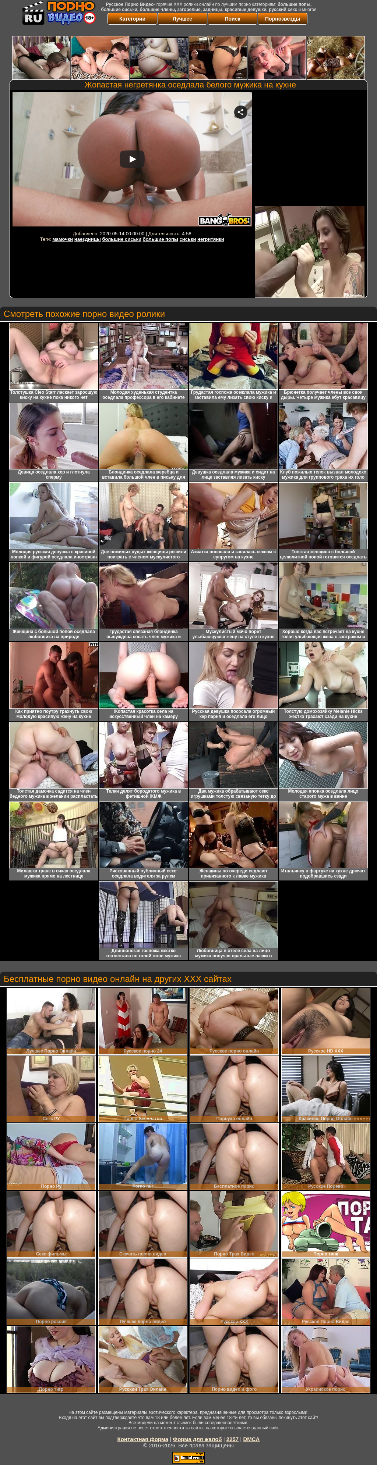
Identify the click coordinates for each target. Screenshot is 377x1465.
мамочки (62, 239)
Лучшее (182, 19)
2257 (232, 1439)
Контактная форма (143, 1439)
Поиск (232, 19)
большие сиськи (121, 239)
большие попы (160, 239)
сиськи (188, 239)
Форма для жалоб (197, 1439)
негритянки (210, 239)
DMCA (251, 1439)
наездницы (87, 239)
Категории (132, 19)
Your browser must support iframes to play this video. (132, 160)
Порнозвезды (282, 19)
